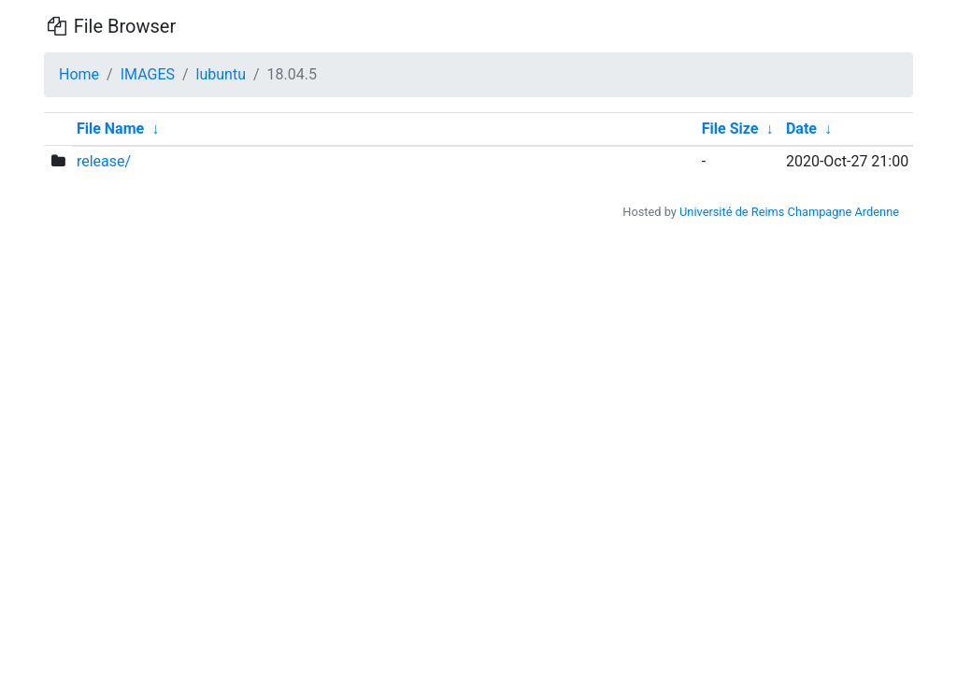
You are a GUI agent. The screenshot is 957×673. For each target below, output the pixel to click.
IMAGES (148, 74)
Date (801, 128)
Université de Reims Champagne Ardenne (789, 212)
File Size (730, 128)
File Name (110, 128)
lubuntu (221, 74)
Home (79, 74)
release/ (104, 161)
